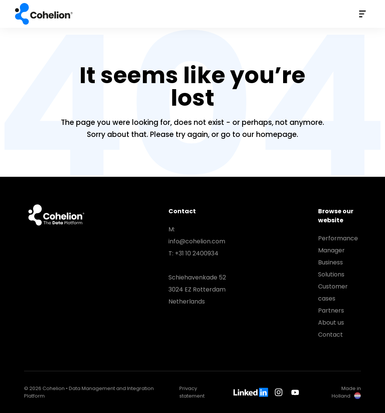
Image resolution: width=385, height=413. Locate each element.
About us (331, 322)
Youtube (295, 392)
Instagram (280, 392)
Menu (362, 14)
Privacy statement (192, 392)
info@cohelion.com (196, 241)
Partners (331, 310)
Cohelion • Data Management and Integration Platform (44, 14)
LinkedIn (250, 392)
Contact (330, 334)
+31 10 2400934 (196, 253)
